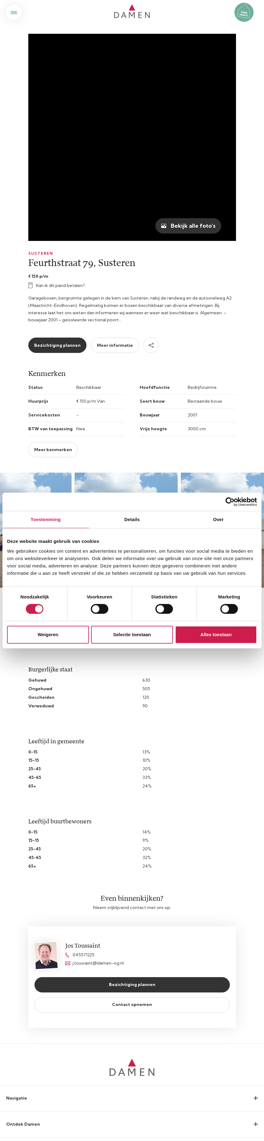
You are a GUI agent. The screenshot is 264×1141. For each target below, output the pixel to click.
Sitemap (132, 1037)
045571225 (79, 747)
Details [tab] (132, 519)
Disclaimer (132, 1074)
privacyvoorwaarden (66, 1008)
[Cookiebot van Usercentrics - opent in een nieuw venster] (230, 501)
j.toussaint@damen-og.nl (94, 756)
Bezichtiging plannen (57, 138)
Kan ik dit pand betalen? (56, 78)
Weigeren (48, 634)
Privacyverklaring (132, 1049)
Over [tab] (218, 519)
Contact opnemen (132, 797)
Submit (248, 991)
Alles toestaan (216, 634)
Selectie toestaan (132, 634)
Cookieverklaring (132, 1062)
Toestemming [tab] (46, 519)
